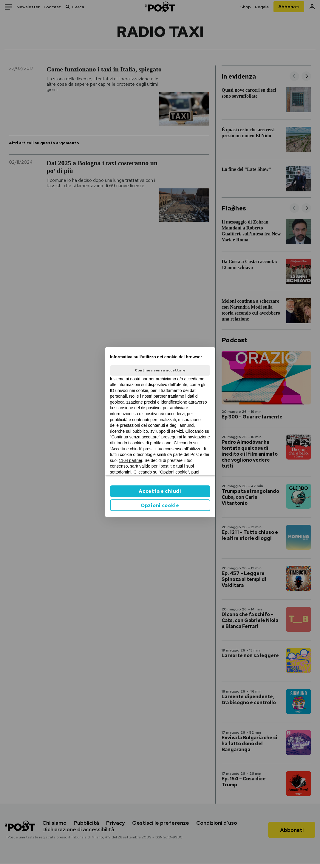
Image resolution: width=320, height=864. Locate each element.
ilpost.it (165, 466)
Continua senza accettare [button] (160, 370)
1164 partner (130, 460)
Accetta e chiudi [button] (160, 491)
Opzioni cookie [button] (160, 505)
